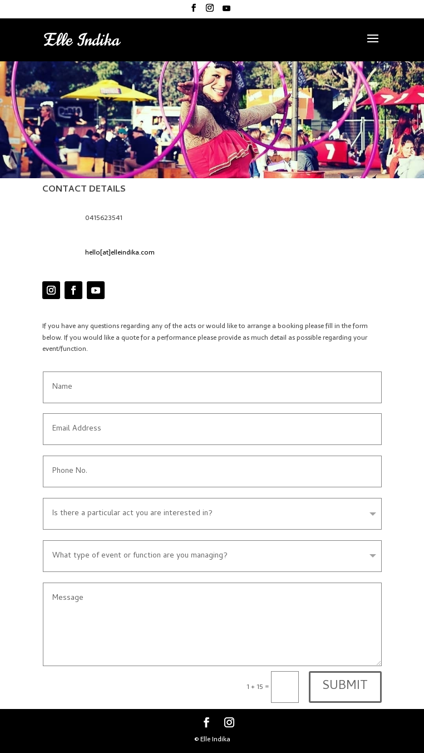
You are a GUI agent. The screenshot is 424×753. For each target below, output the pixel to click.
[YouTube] (226, 11)
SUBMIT (345, 687)
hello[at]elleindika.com (120, 252)
